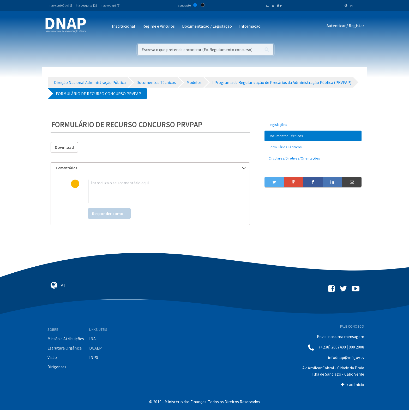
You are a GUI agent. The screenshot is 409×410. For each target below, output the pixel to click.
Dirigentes (56, 366)
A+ (279, 6)
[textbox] (159, 191)
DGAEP (95, 348)
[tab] (150, 168)
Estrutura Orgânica (64, 348)
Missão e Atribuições (65, 338)
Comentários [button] (151, 168)
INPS (93, 357)
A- (267, 6)
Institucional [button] (123, 26)
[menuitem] (313, 124)
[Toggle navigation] (93, 26)
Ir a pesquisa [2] (86, 5)
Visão (52, 357)
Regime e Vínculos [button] (158, 26)
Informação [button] (250, 26)
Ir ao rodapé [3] (111, 5)
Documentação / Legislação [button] (207, 26)
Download (64, 147)
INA (92, 338)
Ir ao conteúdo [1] (60, 5)
